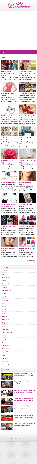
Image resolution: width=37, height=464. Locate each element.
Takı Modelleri (6, 358)
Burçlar (4, 280)
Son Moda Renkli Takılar (8, 182)
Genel (3, 303)
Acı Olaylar (5, 271)
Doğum (4, 293)
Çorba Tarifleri (6, 284)
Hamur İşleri (5, 319)
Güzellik (4, 313)
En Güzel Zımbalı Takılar (26, 93)
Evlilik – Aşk (5, 300)
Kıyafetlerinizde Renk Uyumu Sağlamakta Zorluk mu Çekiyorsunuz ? (27, 73)
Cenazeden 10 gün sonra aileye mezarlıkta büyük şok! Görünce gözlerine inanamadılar (23, 400)
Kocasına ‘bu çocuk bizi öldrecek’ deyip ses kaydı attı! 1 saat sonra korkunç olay (24, 409)
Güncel (4, 306)
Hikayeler (4, 323)
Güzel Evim (5, 310)
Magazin (4, 336)
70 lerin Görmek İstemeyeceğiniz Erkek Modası (8, 73)
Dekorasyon (5, 287)
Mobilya (4, 339)
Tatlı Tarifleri (5, 361)
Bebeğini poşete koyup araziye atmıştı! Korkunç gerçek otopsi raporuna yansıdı (23, 375)
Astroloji (4, 274)
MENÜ (3, 52)
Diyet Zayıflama (6, 290)
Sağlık (3, 355)
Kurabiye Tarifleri (7, 332)
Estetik (4, 297)
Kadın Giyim (5, 326)
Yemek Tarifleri (6, 365)
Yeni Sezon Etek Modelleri (27, 226)
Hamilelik (4, 316)
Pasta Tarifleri (6, 349)
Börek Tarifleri (6, 277)
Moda (3, 342)
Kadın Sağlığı (5, 329)
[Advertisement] (18, 30)
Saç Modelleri (5, 352)
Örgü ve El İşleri (6, 345)
